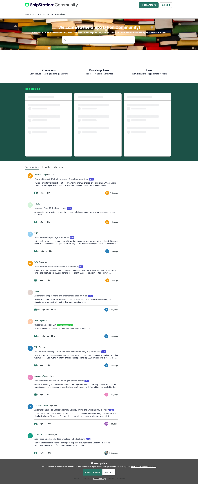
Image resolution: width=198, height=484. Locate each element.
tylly (36, 347)
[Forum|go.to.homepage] (51, 5)
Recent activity (32, 167)
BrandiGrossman (41, 434)
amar (36, 291)
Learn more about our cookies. (143, 466)
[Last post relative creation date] (114, 193)
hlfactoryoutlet (40, 320)
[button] (99, 478)
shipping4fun (40, 376)
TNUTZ (37, 204)
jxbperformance (41, 405)
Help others (46, 167)
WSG (36, 262)
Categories (59, 167)
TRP (36, 233)
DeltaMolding (40, 175)
